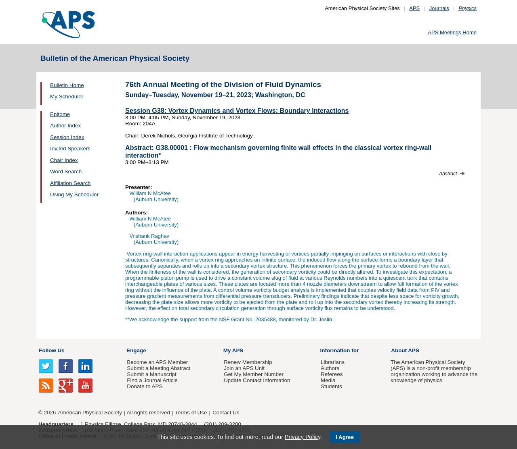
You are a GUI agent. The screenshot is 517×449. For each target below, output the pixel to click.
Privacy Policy (302, 437)
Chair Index (64, 160)
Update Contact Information (257, 380)
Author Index (65, 126)
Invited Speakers (70, 149)
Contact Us (225, 413)
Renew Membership (248, 362)
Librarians (333, 362)
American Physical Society (90, 413)
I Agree (345, 437)
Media (328, 380)
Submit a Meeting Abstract (158, 368)
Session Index (67, 137)
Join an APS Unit (244, 368)
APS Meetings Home (452, 32)
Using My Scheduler (74, 194)
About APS (405, 350)
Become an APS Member (157, 362)
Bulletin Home (67, 85)
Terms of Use (191, 413)
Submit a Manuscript (151, 374)
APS (414, 8)
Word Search (66, 171)
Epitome (60, 114)
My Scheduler (66, 97)
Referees (332, 374)
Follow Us (51, 350)
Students (331, 386)
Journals (439, 8)
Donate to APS (144, 386)
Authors (330, 368)
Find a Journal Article (152, 380)
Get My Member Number (254, 374)
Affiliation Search (70, 183)
